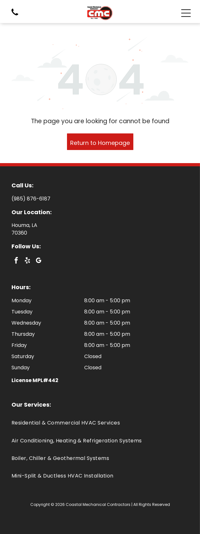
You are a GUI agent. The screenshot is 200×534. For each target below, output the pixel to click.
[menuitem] (100, 423)
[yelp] (27, 261)
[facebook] (16, 261)
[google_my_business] (38, 261)
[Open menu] (186, 13)
